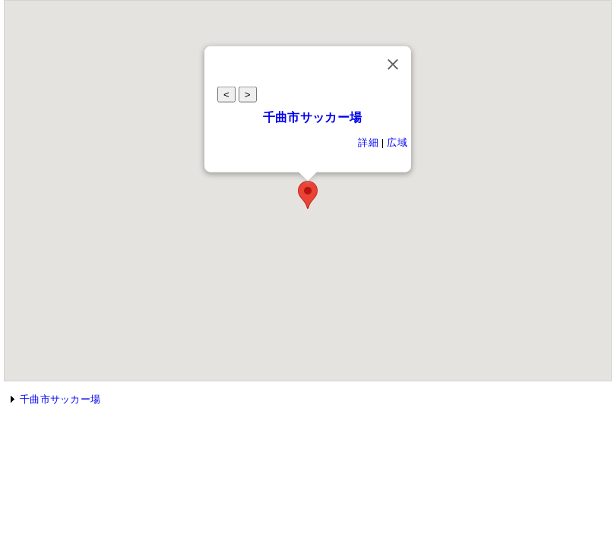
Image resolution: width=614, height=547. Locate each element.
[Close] (393, 64)
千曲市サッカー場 (312, 117)
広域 (397, 142)
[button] (308, 195)
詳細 (368, 142)
